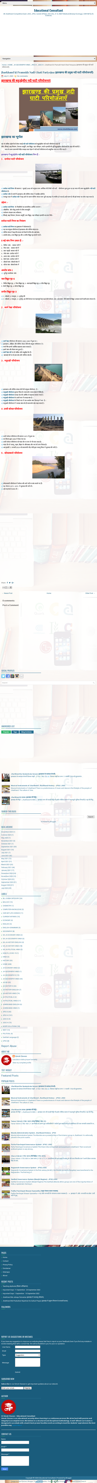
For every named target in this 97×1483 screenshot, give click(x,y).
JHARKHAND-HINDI (10, 1008)
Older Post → (90, 593)
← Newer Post (7, 593)
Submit (17, 1372)
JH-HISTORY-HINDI (9, 993)
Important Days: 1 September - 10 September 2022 (21, 1293)
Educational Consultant (48, 10)
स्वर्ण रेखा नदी (7, 352)
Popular (6, 732)
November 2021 (7, 841)
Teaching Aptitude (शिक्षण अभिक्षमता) (15, 1286)
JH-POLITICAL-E (8, 997)
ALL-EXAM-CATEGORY (11, 898)
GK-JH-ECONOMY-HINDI (11, 935)
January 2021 (6, 870)
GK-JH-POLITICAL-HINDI (11, 949)
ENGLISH (6, 924)
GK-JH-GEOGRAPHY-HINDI (12, 939)
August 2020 (5, 885)
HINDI (5, 957)
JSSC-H (40, 65)
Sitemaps (6, 1272)
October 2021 (6, 844)
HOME (10, 65)
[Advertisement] (48, 36)
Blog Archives (26, 732)
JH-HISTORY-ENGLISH (11, 990)
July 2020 (4, 888)
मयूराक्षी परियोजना (8, 392)
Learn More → (18, 1425)
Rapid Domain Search (78, 1481)
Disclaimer (6, 1268)
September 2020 (7, 882)
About (5, 1275)
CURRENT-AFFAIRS (10, 917)
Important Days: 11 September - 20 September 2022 (21, 1290)
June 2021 (5, 856)
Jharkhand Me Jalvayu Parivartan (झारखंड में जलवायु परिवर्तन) (23, 1297)
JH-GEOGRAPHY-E (9, 975)
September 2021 (7, 847)
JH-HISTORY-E (8, 986)
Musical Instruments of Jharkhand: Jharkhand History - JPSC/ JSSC (38, 786)
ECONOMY (6, 920)
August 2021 (5, 850)
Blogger (53, 822)
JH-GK (5, 982)
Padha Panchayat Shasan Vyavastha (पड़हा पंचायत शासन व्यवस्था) (34, 1191)
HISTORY (6, 960)
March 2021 (5, 864)
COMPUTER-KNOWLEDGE (12, 909)
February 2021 (6, 867)
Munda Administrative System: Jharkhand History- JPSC (33, 1133)
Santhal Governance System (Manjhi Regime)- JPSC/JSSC (34, 1179)
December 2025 (7, 832)
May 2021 (4, 858)
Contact (5, 1261)
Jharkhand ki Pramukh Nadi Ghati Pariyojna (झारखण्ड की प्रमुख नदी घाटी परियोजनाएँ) (47, 72)
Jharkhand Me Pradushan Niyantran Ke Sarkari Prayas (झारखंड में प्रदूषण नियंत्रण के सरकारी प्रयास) (35, 1301)
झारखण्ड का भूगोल (11, 137)
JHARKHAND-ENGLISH (11, 1004)
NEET (5, 1030)
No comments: (22, 76)
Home (4, 65)
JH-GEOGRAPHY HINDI (11, 971)
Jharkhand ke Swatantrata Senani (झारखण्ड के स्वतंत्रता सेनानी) (33, 774)
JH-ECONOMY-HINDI (10, 968)
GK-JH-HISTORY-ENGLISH (12, 942)
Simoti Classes (21, 1056)
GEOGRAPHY (7, 931)
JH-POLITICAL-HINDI (10, 1001)
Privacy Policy (8, 1265)
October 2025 (6, 835)
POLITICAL (6, 1034)
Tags (15, 732)
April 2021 (5, 861)
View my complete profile (22, 1063)
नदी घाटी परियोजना (28, 144)
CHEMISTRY (7, 906)
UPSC (5, 1041)
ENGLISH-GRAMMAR (10, 928)
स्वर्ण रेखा (6, 341)
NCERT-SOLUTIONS (10, 1026)
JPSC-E (5, 1012)
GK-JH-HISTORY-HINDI (11, 946)
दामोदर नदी (6, 194)
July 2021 (4, 853)
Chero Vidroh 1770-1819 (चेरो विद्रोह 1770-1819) (28, 1156)
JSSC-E (5, 1019)
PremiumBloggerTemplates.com (59, 1481)
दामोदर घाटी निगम (9, 188)
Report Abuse (9, 1046)
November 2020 (7, 876)
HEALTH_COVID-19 (9, 953)
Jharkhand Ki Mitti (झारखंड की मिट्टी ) (24, 797)
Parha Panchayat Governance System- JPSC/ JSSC (31, 1144)
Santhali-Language (9, 1037)
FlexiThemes (22, 1481)
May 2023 (4, 838)
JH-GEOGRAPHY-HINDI (22, 65)
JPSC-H (34, 65)
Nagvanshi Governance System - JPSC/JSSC (29, 1168)
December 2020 (7, 873)
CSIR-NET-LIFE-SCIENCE (11, 913)
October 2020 (6, 879)
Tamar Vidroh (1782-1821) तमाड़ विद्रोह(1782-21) (28, 1121)
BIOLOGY (6, 902)
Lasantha (44, 1481)
